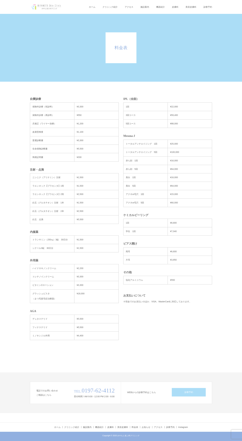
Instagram (183, 427)
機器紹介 (160, 7)
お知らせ (146, 427)
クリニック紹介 (110, 7)
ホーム (92, 7)
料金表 (135, 427)
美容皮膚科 (191, 7)
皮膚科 (175, 7)
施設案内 (144, 7)
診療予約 (207, 7)
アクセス (129, 7)
